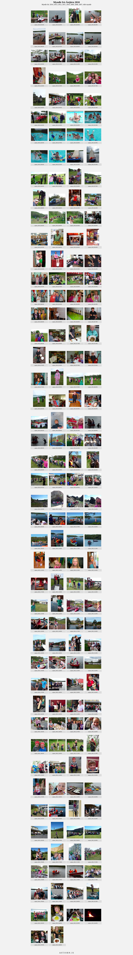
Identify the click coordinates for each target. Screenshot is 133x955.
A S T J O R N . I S (66, 953)
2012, (60, 4)
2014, (52, 4)
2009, (73, 4)
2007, (81, 4)
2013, (56, 4)
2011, (64, 4)
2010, (68, 4)
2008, (77, 4)
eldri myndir (87, 4)
